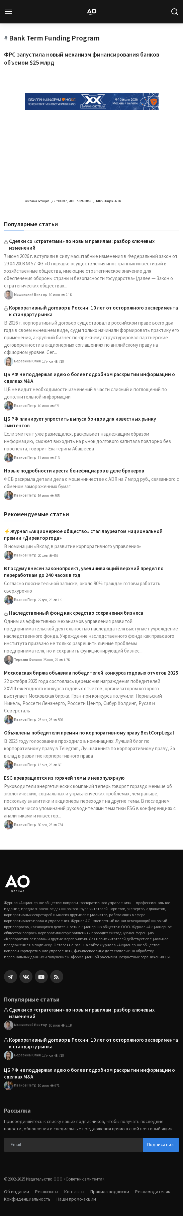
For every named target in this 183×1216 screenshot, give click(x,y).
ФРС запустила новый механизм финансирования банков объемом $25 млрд (81, 58)
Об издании (16, 1192)
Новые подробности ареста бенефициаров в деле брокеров (74, 470)
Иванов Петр (20, 406)
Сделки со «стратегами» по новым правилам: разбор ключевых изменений (82, 244)
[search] (174, 11)
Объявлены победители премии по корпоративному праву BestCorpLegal (89, 732)
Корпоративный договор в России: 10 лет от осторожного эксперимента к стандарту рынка (93, 311)
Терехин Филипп (23, 660)
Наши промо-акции (76, 1199)
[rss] (56, 976)
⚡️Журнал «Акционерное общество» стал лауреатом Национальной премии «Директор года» (83, 534)
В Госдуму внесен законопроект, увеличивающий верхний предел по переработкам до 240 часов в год (84, 571)
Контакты (74, 1192)
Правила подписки (109, 1192)
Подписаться (161, 1144)
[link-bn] (92, 101)
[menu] (8, 11)
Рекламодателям (153, 1192)
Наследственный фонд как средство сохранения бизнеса (76, 613)
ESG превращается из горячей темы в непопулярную (64, 778)
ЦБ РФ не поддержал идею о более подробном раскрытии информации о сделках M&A (89, 377)
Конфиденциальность (27, 1199)
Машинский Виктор (26, 294)
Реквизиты (46, 1192)
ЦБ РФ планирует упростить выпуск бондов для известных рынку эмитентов (80, 422)
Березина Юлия (22, 361)
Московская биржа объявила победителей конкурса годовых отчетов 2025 (91, 673)
